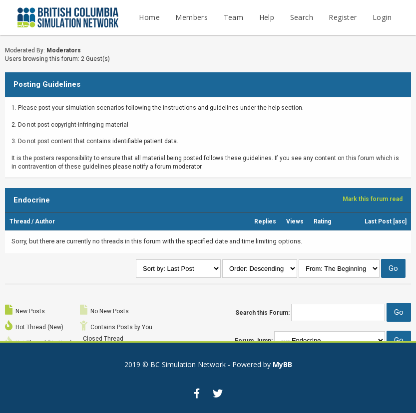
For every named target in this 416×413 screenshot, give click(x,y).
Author (45, 221)
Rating (322, 221)
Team (234, 17)
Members (191, 17)
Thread (19, 221)
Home (149, 17)
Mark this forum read (373, 199)
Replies (265, 221)
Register (343, 17)
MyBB (282, 364)
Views (295, 221)
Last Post (378, 221)
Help (267, 17)
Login (382, 17)
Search (301, 17)
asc (400, 221)
